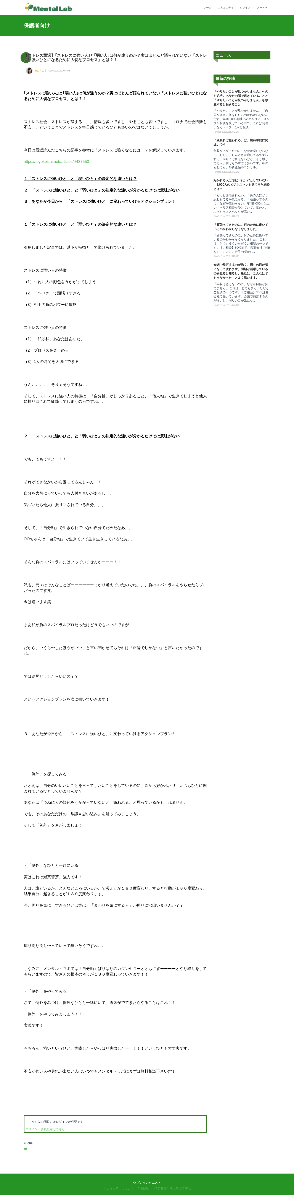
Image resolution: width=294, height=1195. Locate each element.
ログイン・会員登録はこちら (45, 1129)
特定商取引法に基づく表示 (172, 1188)
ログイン (245, 7)
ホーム (207, 7)
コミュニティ (225, 7)
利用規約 (144, 1188)
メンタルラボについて (118, 1188)
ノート (262, 7)
